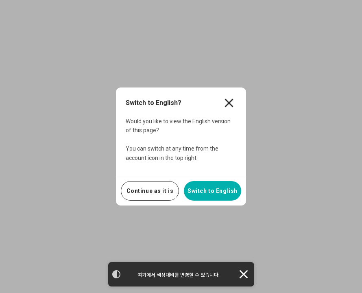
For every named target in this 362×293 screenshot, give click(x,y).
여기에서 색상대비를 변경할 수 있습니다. (178, 275)
